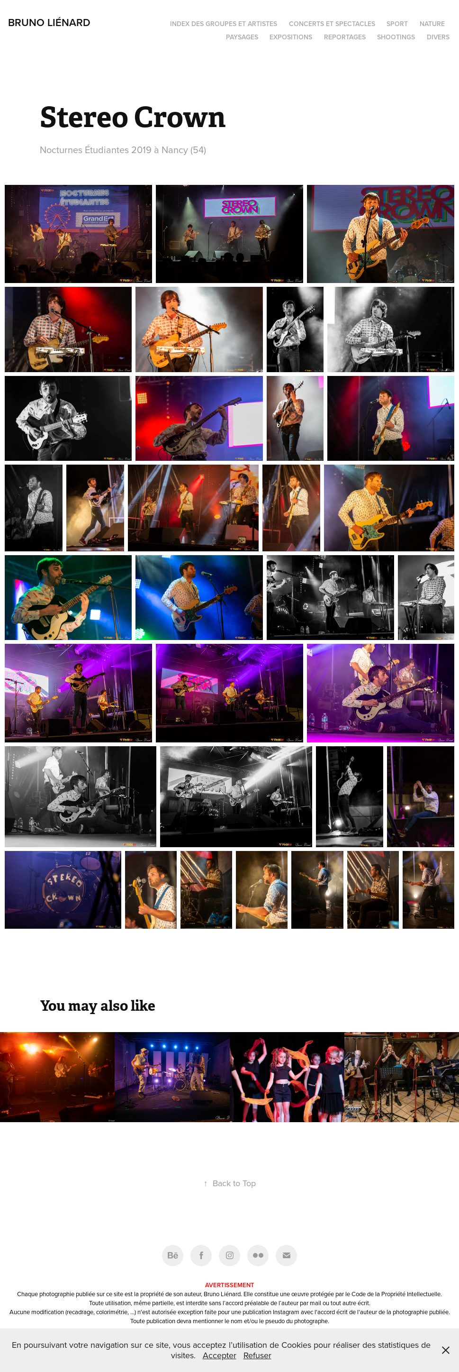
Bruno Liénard (49, 22)
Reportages (345, 37)
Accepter (219, 1355)
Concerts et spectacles (332, 23)
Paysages (242, 37)
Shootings (396, 37)
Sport (397, 23)
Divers (438, 37)
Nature (432, 23)
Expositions (291, 37)
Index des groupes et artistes (223, 23)
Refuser (257, 1355)
